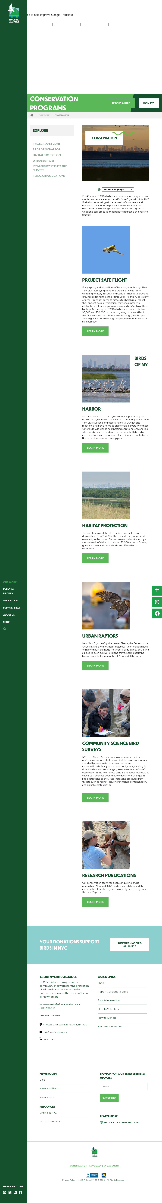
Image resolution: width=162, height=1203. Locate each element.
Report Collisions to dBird (113, 991)
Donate (148, 103)
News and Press (49, 1088)
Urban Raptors (43, 160)
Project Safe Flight (46, 143)
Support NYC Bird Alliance (130, 944)
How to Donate (107, 1017)
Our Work (10, 582)
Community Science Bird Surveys (50, 168)
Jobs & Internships (109, 1000)
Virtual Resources (50, 1121)
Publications (47, 1097)
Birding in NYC (48, 1112)
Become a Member (110, 1026)
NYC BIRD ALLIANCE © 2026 (91, 1180)
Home (31, 115)
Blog (42, 1079)
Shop (6, 621)
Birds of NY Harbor (46, 149)
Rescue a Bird (121, 103)
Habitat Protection (47, 155)
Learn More (95, 331)
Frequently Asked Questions (121, 1122)
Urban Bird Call (13, 1186)
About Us (9, 614)
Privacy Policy (68, 1180)
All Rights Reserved (115, 1180)
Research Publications (49, 175)
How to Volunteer (108, 1009)
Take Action (10, 600)
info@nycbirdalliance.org (55, 1032)
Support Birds (12, 607)
